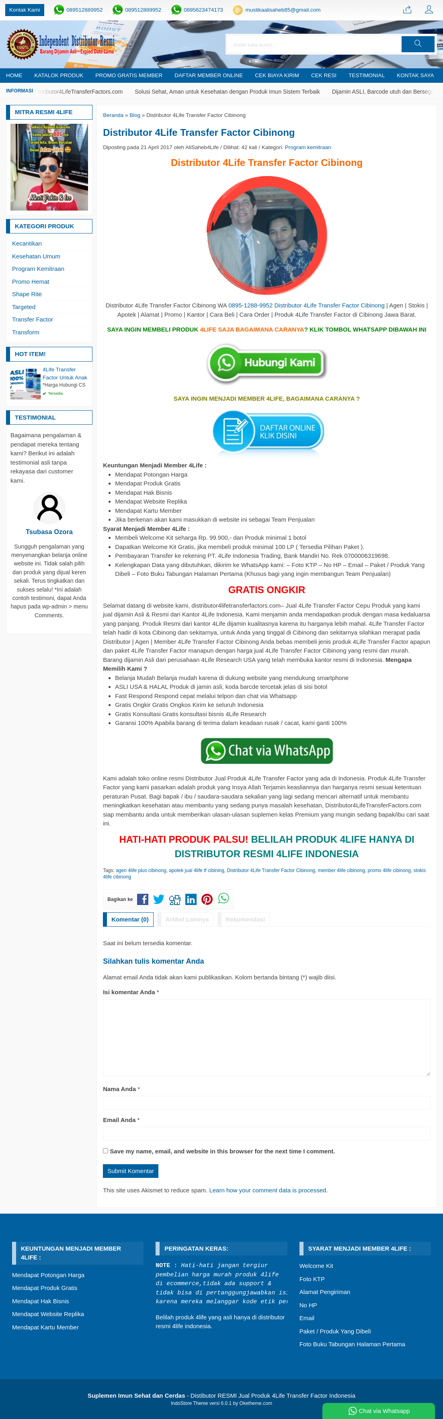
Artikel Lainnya (187, 919)
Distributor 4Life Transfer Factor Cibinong (199, 132)
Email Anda (119, 1119)
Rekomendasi (245, 919)
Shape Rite (27, 294)
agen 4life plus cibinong (141, 870)
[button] (418, 44)
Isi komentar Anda (129, 992)
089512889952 (84, 10)
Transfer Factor (32, 319)
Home (14, 75)
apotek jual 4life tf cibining (196, 870)
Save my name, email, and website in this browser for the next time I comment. (222, 1151)
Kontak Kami (24, 10)
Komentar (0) (130, 919)
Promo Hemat (30, 281)
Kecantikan (27, 243)
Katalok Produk (59, 75)
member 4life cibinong (341, 870)
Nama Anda (119, 1088)
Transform (25, 332)
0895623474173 (203, 10)
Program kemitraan (308, 147)
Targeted (23, 306)
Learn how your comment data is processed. (268, 1190)
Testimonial (367, 75)
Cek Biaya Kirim (277, 75)
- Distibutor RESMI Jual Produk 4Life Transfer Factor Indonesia (221, 1395)
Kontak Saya (415, 75)
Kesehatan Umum (36, 256)
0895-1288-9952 (250, 305)
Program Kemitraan (38, 268)
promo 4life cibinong (389, 870)
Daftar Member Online (208, 75)
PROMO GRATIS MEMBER (128, 75)
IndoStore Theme (189, 1403)
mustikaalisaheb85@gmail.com (282, 10)
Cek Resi (323, 75)
